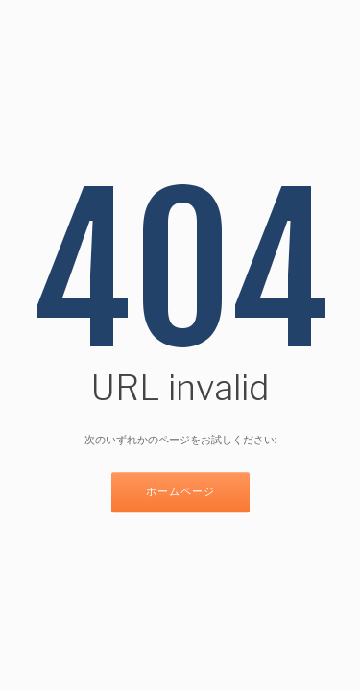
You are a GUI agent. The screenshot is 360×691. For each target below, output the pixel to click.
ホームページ (180, 493)
